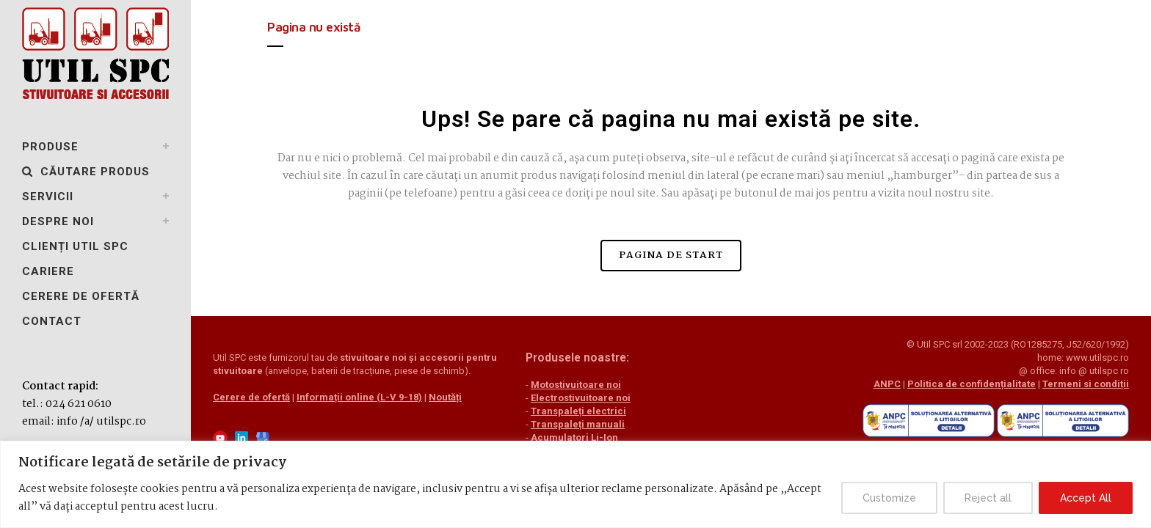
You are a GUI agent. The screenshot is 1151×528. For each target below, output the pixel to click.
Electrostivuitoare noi (566, 397)
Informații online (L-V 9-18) (359, 410)
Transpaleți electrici (563, 411)
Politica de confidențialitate (927, 383)
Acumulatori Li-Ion (559, 437)
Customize (889, 498)
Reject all (988, 498)
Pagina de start (671, 255)
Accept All (1085, 498)
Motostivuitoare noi (561, 384)
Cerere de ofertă (251, 410)
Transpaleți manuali (563, 424)
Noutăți (445, 410)
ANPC (843, 383)
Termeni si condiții (1041, 383)
